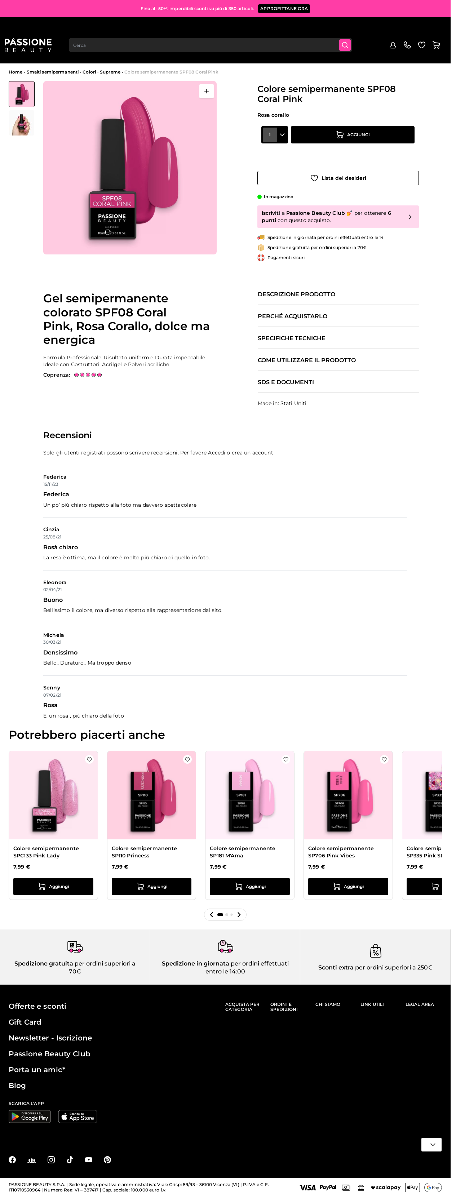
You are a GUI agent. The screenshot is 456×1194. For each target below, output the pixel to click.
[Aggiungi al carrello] (353, 149)
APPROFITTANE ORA (284, 7)
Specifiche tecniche (292, 331)
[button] (211, 907)
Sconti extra (336, 964)
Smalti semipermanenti (134, 51)
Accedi (216, 445)
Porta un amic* (37, 1066)
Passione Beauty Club (49, 1050)
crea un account (252, 445)
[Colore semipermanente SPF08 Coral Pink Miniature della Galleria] (22, 108)
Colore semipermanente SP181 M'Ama (242, 845)
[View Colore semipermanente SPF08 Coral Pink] (22, 94)
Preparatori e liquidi (258, 51)
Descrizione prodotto (296, 287)
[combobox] (216, 27)
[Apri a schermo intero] (206, 91)
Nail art (290, 51)
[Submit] (352, 27)
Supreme (110, 72)
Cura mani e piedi (379, 51)
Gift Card (25, 1019)
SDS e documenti (286, 375)
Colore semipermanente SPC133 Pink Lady (46, 845)
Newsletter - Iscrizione (50, 1034)
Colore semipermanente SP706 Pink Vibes (341, 845)
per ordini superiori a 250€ (393, 964)
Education (413, 49)
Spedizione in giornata (195, 960)
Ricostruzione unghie (182, 51)
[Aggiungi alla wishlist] (338, 170)
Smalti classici (221, 51)
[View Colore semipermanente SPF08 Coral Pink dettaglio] (22, 123)
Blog (437, 49)
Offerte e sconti (37, 1003)
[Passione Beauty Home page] (32, 27)
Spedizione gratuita (43, 960)
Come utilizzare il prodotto (307, 353)
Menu (20, 52)
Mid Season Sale (58, 51)
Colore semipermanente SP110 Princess (144, 845)
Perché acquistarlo (292, 309)
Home (15, 72)
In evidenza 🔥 (93, 51)
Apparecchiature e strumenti (330, 51)
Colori (89, 72)
